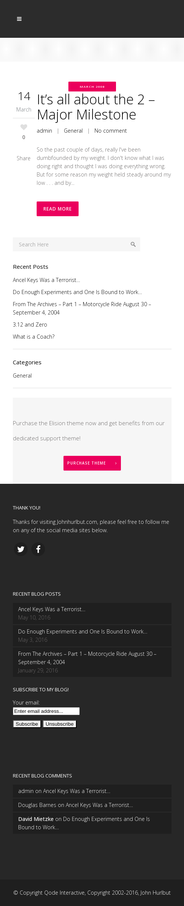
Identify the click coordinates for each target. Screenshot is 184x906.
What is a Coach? (33, 336)
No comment (110, 130)
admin (44, 130)
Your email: (26, 702)
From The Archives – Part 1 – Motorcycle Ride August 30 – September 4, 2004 (87, 658)
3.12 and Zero (30, 324)
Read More (57, 209)
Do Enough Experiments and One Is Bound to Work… (77, 292)
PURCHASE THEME (92, 463)
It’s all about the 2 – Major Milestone (96, 107)
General (73, 130)
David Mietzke (36, 818)
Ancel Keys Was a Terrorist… (46, 279)
